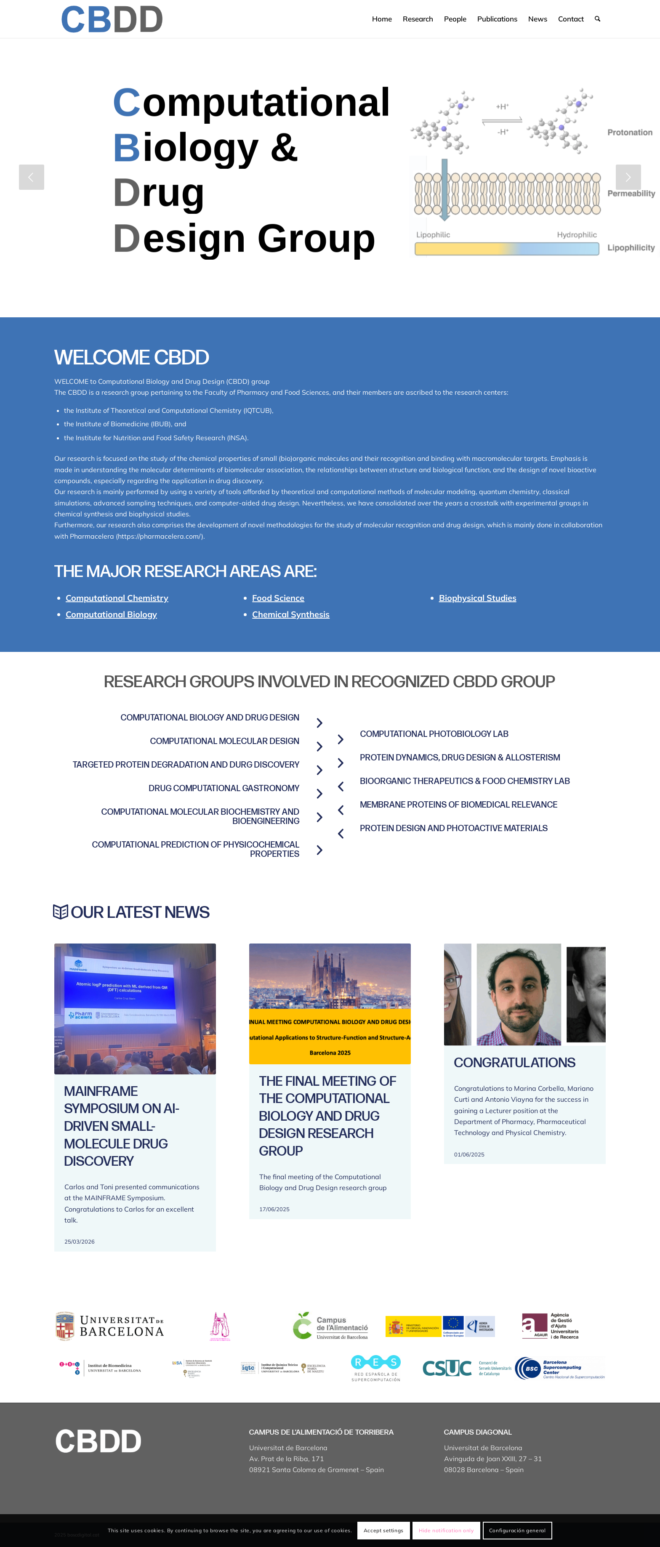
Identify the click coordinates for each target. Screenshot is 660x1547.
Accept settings (384, 1530)
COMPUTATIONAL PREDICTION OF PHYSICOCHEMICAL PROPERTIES (196, 849)
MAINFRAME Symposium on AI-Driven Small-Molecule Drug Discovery (121, 1127)
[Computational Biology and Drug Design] (319, 723)
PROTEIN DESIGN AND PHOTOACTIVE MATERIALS (454, 829)
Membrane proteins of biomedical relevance (459, 805)
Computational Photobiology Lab (434, 734)
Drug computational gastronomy (224, 789)
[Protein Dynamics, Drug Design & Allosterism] (340, 763)
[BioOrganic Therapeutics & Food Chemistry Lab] (340, 786)
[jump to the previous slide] (31, 177)
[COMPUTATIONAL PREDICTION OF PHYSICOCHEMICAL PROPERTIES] (319, 850)
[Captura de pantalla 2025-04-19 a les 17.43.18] (111, 19)
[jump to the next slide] (628, 177)
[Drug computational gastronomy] (319, 793)
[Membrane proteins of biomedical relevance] (340, 810)
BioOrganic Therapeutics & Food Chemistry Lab (465, 781)
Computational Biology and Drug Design (210, 718)
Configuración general (517, 1530)
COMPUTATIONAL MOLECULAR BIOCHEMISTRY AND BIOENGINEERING (200, 817)
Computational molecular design (225, 741)
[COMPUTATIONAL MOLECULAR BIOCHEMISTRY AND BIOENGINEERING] (319, 817)
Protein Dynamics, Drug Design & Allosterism (460, 758)
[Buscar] (597, 19)
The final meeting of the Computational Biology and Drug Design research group (328, 1117)
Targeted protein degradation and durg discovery (186, 765)
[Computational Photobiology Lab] (340, 739)
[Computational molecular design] (319, 746)
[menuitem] (382, 19)
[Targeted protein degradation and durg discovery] (319, 770)
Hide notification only (446, 1530)
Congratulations (515, 1063)
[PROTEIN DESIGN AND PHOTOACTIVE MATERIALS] (340, 833)
